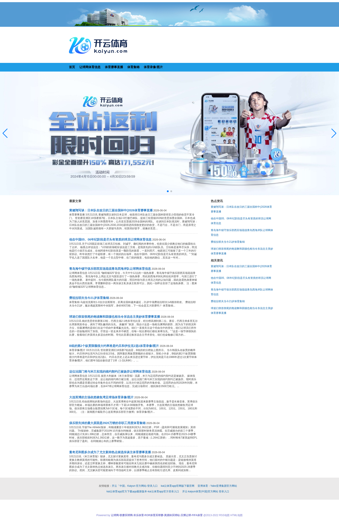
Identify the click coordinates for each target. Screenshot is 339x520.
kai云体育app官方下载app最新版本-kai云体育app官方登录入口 (143, 491)
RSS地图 (224, 515)
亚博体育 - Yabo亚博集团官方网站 (217, 485)
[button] (334, 133)
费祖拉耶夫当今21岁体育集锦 (228, 241)
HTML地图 (236, 515)
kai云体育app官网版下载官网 (177, 485)
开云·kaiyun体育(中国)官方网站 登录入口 (205, 491)
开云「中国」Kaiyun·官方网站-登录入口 (135, 485)
